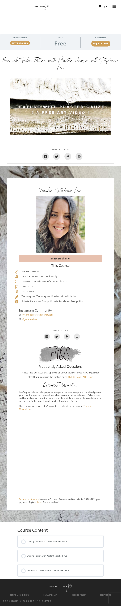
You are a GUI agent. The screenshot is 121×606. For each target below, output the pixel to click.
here (39, 502)
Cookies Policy (79, 595)
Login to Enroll (101, 43)
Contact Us (105, 595)
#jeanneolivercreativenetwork (37, 314)
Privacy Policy (50, 595)
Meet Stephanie (60, 258)
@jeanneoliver (29, 319)
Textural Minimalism (29, 499)
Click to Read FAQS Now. (80, 377)
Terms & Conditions (19, 595)
